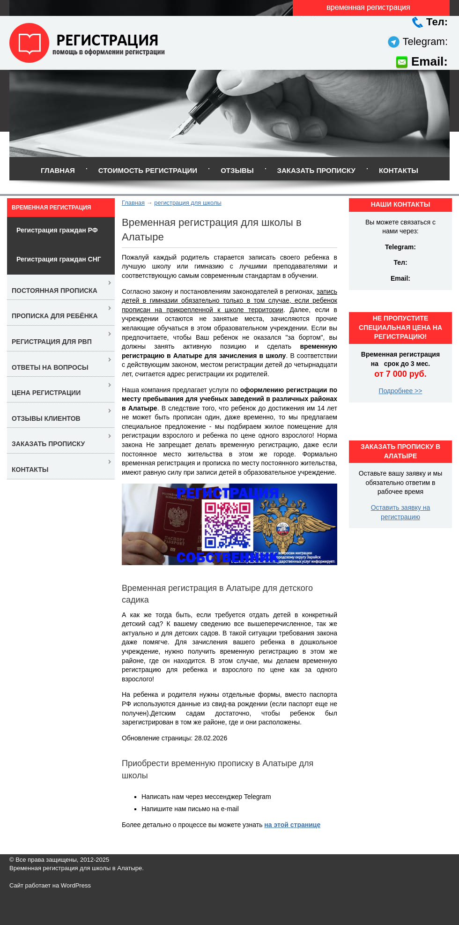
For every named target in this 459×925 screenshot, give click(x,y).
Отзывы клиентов (46, 418)
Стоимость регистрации (147, 170)
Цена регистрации (46, 392)
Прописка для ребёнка (55, 316)
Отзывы (237, 170)
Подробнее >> (400, 391)
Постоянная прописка (54, 290)
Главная (58, 170)
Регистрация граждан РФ (57, 230)
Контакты (398, 170)
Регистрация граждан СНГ (58, 259)
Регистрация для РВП (52, 341)
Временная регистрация (51, 207)
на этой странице (292, 824)
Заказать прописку (316, 170)
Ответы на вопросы (50, 367)
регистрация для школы (187, 202)
